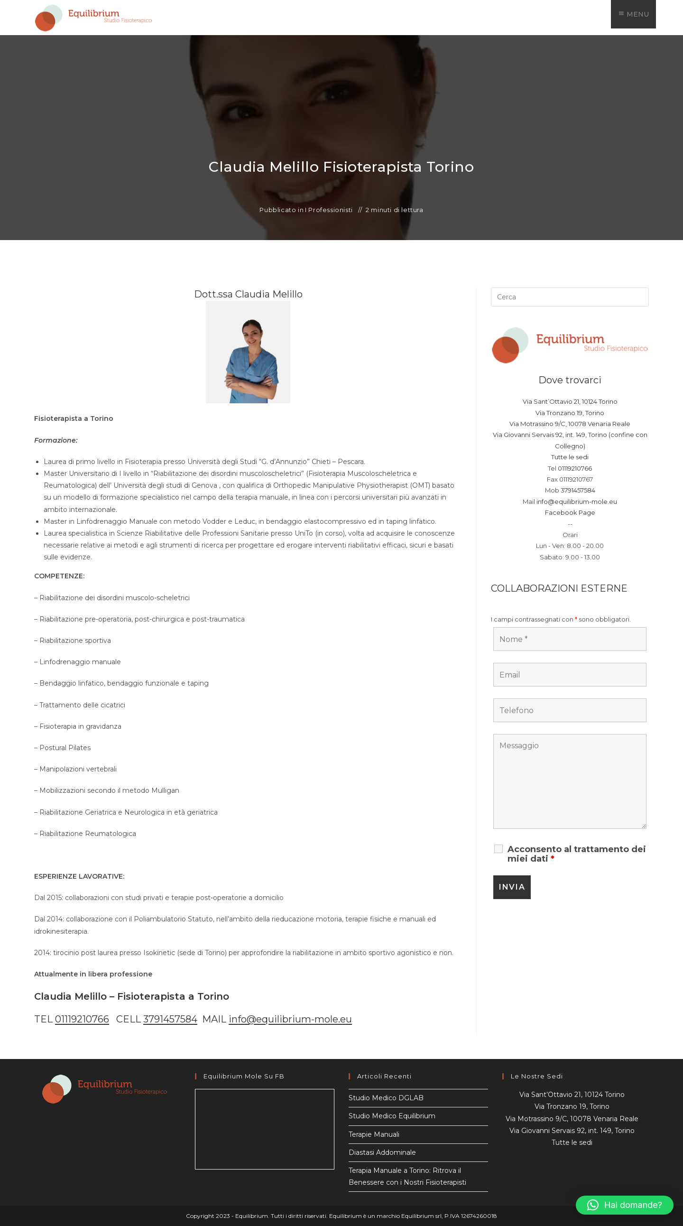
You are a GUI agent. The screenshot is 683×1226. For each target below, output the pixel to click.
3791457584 (170, 1019)
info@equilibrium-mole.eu (290, 1019)
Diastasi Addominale (382, 1152)
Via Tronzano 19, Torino (569, 413)
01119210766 (82, 1019)
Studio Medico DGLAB (386, 1098)
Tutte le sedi (570, 457)
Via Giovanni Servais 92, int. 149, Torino (572, 1130)
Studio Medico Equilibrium (392, 1116)
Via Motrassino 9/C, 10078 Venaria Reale (569, 423)
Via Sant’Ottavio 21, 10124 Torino (570, 401)
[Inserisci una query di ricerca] (570, 297)
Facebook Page (570, 512)
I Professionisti (329, 210)
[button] (625, 1205)
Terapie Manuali (374, 1134)
